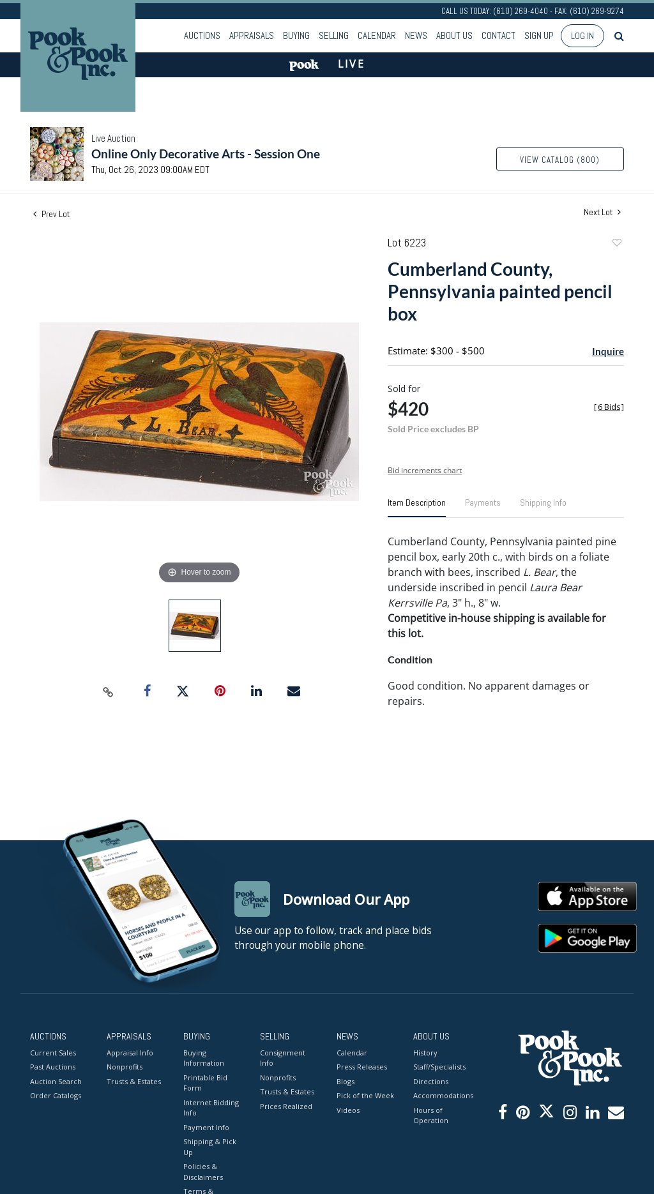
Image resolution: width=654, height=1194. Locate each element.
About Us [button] (454, 35)
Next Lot (602, 212)
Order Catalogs (55, 1095)
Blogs (345, 1081)
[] (609, 407)
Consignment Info (282, 1058)
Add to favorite (616, 244)
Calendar (377, 35)
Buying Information (203, 1058)
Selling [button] (334, 35)
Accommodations (442, 1095)
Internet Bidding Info (211, 1108)
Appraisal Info (130, 1052)
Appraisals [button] (251, 35)
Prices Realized (286, 1106)
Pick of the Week (365, 1095)
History (425, 1052)
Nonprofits (124, 1066)
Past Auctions (52, 1066)
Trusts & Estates (134, 1081)
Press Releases (362, 1066)
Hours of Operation (430, 1115)
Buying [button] (296, 35)
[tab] (417, 507)
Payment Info (206, 1127)
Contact (498, 35)
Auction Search (56, 1081)
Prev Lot (51, 214)
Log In (582, 36)
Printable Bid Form (205, 1083)
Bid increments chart (425, 470)
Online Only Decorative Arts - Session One (205, 153)
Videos (348, 1110)
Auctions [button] (202, 35)
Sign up (539, 35)
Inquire (608, 351)
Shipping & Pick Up (209, 1147)
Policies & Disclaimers (203, 1171)
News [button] (416, 35)
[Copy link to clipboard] (108, 691)
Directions (430, 1081)
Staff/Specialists (439, 1066)
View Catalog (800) (560, 160)
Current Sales (53, 1052)
